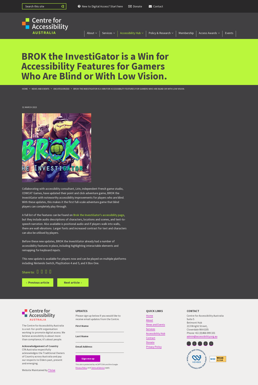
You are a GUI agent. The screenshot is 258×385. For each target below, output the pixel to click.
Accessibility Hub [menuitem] (130, 33)
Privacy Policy (81, 367)
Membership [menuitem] (186, 33)
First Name (82, 325)
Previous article (38, 282)
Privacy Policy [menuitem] (154, 346)
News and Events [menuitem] (155, 324)
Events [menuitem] (229, 33)
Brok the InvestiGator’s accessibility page (98, 215)
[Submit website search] (62, 6)
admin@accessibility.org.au (202, 336)
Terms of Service (98, 367)
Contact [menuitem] (158, 6)
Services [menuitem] (107, 33)
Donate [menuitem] (137, 6)
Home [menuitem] (149, 315)
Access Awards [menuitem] (208, 33)
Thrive (51, 370)
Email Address (84, 346)
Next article (72, 282)
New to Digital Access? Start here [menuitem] (102, 6)
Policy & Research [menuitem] (160, 33)
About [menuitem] (90, 33)
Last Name (82, 336)
